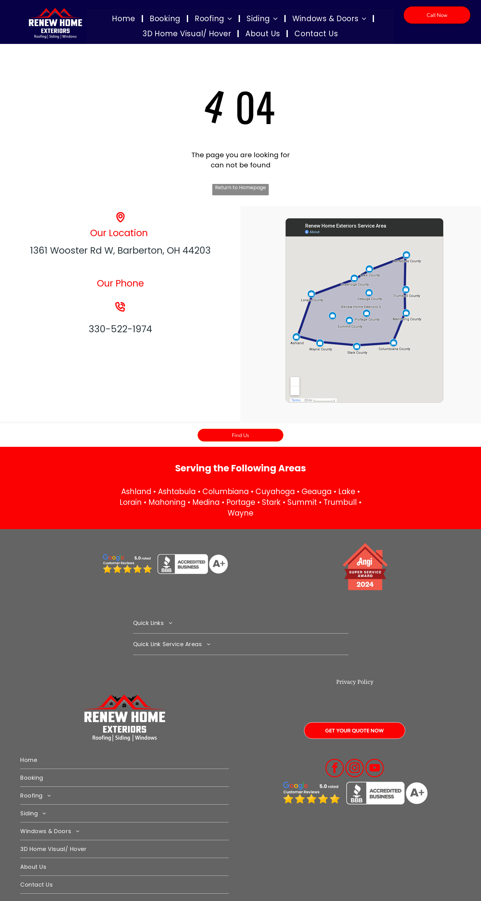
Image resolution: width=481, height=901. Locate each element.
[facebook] (334, 769)
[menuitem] (125, 18)
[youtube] (374, 769)
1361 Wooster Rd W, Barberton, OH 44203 (120, 250)
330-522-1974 (120, 329)
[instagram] (354, 769)
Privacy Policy (354, 682)
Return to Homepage (240, 187)
